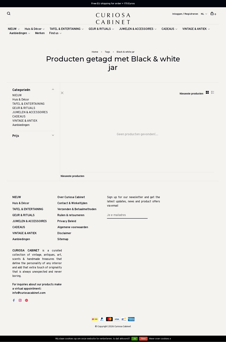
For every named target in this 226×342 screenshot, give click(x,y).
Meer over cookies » (160, 338)
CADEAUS (168, 30)
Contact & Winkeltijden (72, 205)
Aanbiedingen (18, 34)
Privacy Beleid (66, 223)
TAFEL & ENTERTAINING (65, 30)
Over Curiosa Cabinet (71, 199)
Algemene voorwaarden (72, 229)
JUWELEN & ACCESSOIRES (136, 30)
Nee (143, 338)
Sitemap (62, 241)
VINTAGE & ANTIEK (194, 30)
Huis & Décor (33, 30)
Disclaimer (64, 235)
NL (202, 14)
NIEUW (12, 30)
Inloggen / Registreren (185, 14)
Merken (40, 34)
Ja (134, 338)
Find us (53, 34)
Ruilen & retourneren (70, 217)
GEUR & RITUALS (100, 30)
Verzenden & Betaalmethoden (76, 211)
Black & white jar (126, 53)
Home (95, 53)
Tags (107, 53)
